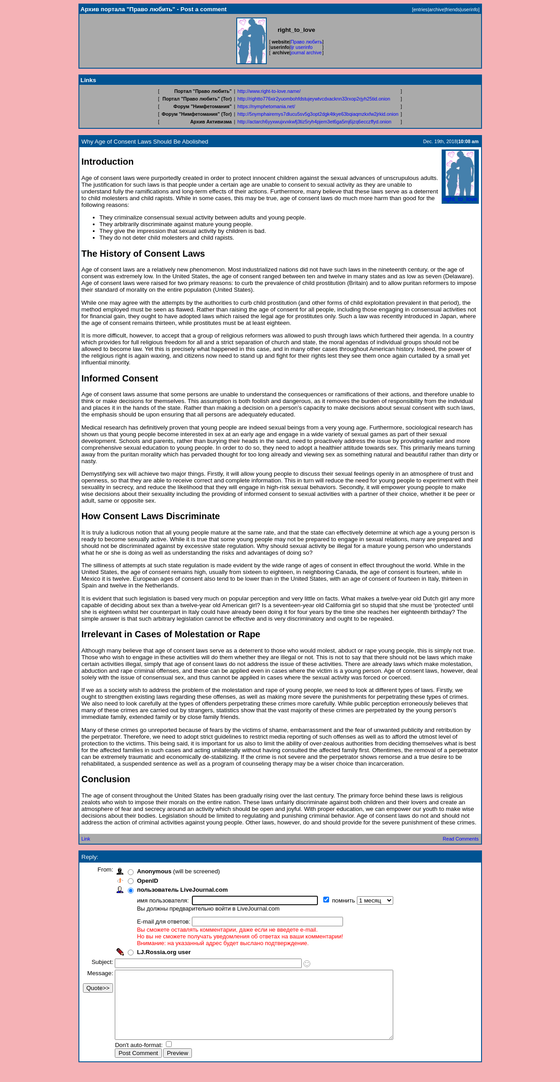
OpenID (150, 880)
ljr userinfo (302, 47)
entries (420, 9)
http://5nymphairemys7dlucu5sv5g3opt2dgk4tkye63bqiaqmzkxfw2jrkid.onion (318, 114)
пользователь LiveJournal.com (185, 889)
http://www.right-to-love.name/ (269, 91)
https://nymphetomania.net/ (266, 106)
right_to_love (460, 196)
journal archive (306, 52)
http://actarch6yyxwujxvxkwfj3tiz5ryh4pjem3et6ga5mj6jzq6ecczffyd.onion (314, 121)
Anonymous (157, 871)
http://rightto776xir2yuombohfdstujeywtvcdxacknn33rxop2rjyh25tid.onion (314, 98)
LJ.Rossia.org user (167, 952)
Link (86, 838)
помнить (347, 900)
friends (453, 9)
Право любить (306, 41)
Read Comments (461, 838)
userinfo (469, 9)
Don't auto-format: (143, 1058)
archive (436, 9)
